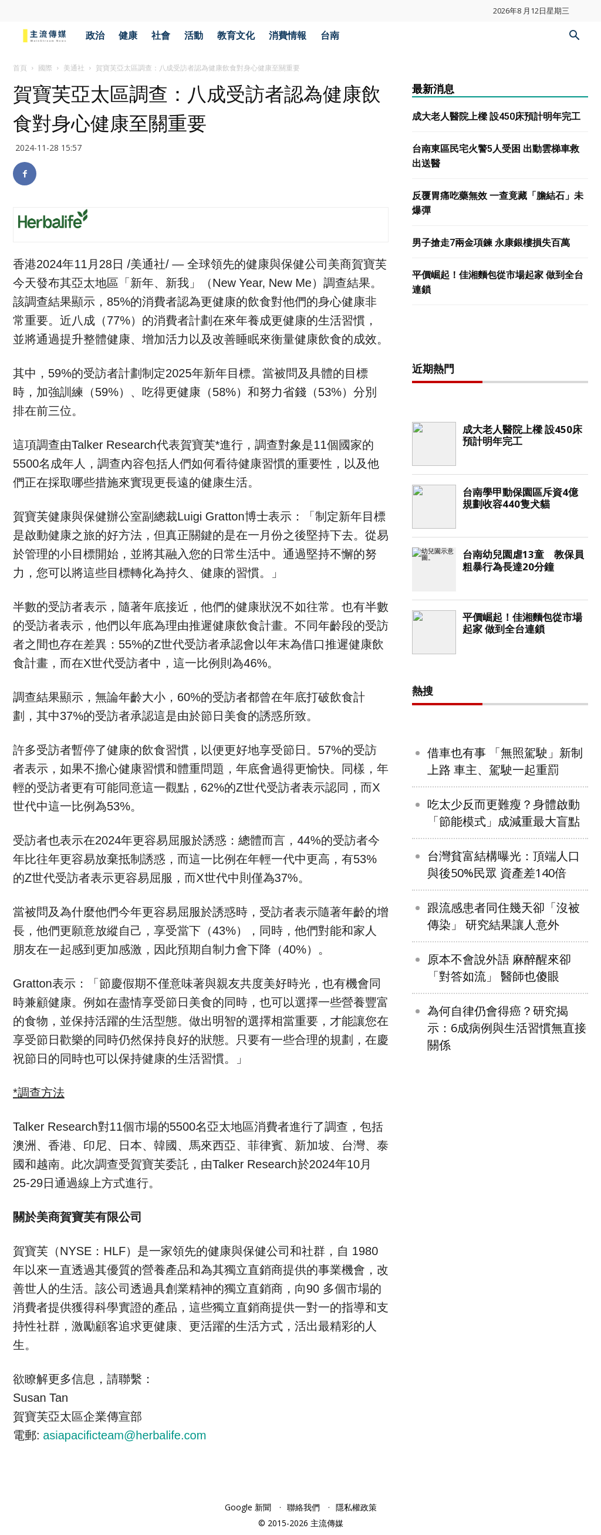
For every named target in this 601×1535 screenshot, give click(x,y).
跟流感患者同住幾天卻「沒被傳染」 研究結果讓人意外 (503, 1294)
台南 (329, 35)
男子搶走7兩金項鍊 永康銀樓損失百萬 (491, 242)
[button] (574, 36)
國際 (45, 68)
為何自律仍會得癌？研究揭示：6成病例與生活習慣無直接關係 (506, 1406)
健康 (128, 35)
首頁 (20, 68)
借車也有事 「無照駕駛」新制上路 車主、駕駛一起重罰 (505, 1139)
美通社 (74, 68)
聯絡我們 (303, 1507)
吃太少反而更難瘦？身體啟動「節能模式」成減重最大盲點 (503, 1191)
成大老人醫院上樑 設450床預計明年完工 (496, 116)
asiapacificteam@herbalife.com (124, 1435)
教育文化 (236, 35)
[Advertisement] (500, 526)
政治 (95, 35)
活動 (193, 35)
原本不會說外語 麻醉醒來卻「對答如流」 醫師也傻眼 (499, 1346)
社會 (160, 35)
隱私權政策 (356, 1507)
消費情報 (287, 35)
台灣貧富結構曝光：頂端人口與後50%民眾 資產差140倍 (503, 1242)
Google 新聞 (248, 1507)
